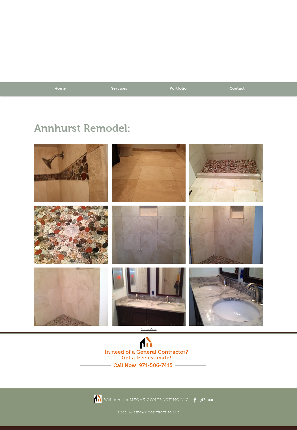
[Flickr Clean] (210, 400)
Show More (149, 329)
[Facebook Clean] (194, 400)
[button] (71, 173)
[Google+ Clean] (202, 400)
